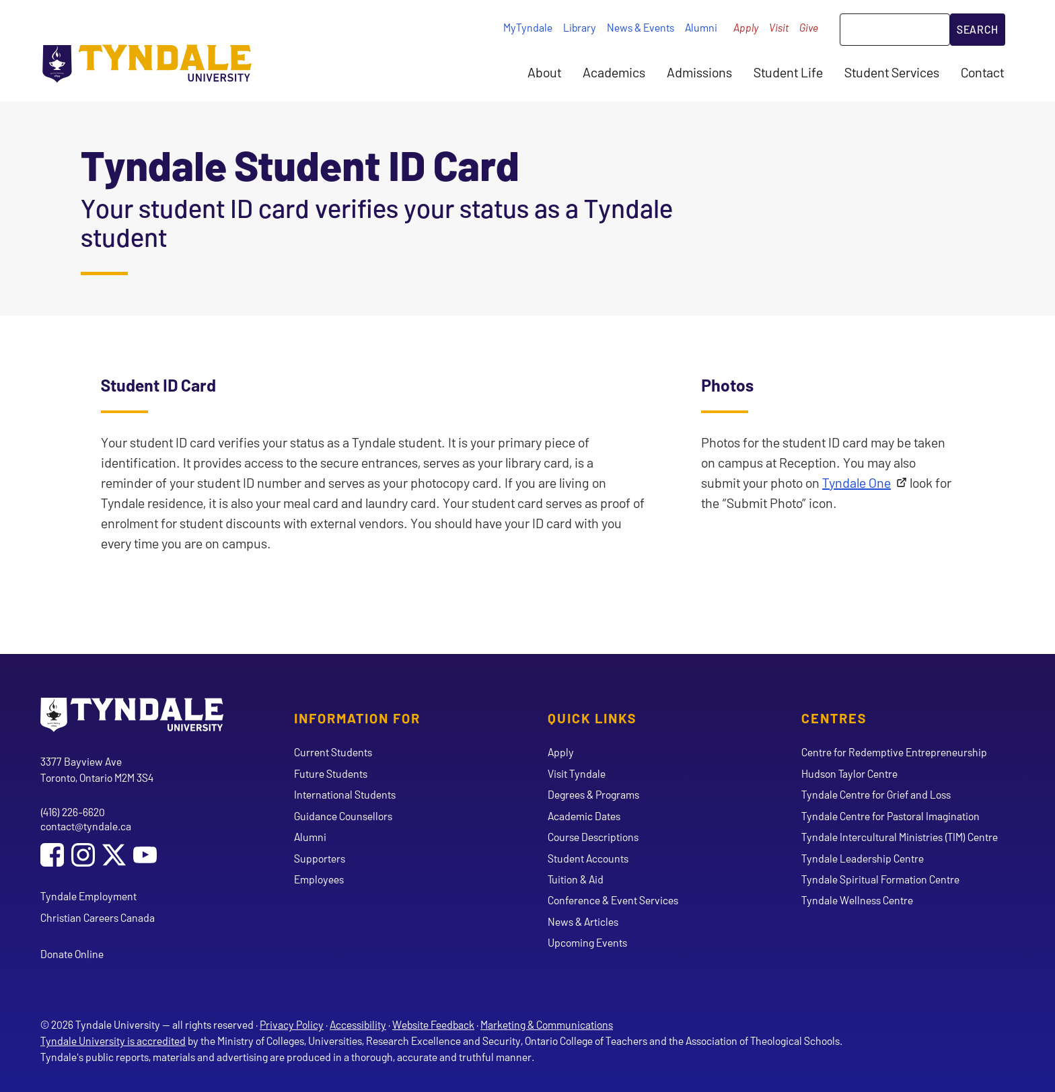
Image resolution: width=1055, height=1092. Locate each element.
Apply (745, 27)
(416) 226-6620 (72, 811)
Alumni (701, 27)
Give (808, 27)
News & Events (640, 27)
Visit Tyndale (577, 773)
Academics (614, 72)
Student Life (788, 72)
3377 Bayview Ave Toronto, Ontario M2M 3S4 (96, 769)
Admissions (699, 72)
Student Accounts (588, 858)
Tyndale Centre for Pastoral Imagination (890, 815)
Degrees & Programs (593, 794)
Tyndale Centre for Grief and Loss (876, 794)
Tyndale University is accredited (113, 1040)
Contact (982, 72)
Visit (779, 27)
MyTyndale (527, 27)
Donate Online (72, 953)
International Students (345, 794)
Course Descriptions (593, 836)
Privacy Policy (292, 1024)
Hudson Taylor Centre (849, 773)
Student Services (891, 72)
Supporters (319, 858)
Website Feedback (433, 1024)
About (544, 72)
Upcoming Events (587, 942)
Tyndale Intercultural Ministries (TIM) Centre (899, 836)
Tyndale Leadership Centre (862, 858)
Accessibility (358, 1024)
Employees (319, 879)
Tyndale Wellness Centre (857, 900)
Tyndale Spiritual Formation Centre (880, 879)
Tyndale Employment (88, 895)
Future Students (330, 773)
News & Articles (583, 921)
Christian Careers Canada (97, 917)
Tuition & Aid (576, 879)
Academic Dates (584, 815)
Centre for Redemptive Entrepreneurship (894, 751)
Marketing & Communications (546, 1024)
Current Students (333, 751)
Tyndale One (856, 482)
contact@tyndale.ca (85, 826)
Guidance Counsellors (343, 815)
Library (579, 27)
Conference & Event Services (613, 900)
